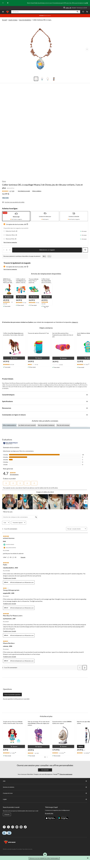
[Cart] (87, 12)
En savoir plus (49, 813)
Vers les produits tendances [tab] (46, 425)
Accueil (4, 20)
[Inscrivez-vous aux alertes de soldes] (13, 202)
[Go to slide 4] (54, 79)
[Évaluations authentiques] (10, 443)
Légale (45, 799)
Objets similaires (36, 191)
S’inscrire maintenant (66, 774)
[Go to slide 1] (36, 79)
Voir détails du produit (24, 191)
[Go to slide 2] (42, 79)
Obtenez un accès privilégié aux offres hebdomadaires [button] (44, 858)
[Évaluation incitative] (9, 547)
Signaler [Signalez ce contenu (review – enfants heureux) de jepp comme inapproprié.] (23, 557)
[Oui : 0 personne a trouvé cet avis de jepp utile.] (9, 557)
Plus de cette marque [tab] (63, 425)
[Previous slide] (3, 3)
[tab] (16, 216)
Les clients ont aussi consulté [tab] (27, 425)
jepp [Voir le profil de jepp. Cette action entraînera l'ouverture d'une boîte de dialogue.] (4, 541)
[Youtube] (16, 827)
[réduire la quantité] (9, 250)
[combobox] (78, 529)
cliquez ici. (75, 322)
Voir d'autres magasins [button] (10, 242)
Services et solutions (45, 787)
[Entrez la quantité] (6, 250)
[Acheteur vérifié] (9, 544)
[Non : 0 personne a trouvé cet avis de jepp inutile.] (14, 557)
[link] (9, 191)
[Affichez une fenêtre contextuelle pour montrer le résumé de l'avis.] (12, 303)
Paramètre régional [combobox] (19, 522)
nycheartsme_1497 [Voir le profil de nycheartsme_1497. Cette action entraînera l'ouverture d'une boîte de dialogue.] (9, 618)
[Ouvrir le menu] (3, 12)
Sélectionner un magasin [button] (47, 250)
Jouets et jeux (12, 20)
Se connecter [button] (45, 770)
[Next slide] (87, 3)
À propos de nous (45, 793)
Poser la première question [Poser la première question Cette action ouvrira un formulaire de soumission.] (12, 694)
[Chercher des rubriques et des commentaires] (20, 517)
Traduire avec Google (9, 578)
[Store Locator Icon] (64, 8)
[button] (78, 12)
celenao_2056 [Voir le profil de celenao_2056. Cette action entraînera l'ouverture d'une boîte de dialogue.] (7, 646)
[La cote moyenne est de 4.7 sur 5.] (7, 191)
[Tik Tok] (25, 827)
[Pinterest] (21, 827)
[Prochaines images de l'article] (87, 49)
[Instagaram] (12, 827)
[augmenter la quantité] (3, 250)
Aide (45, 781)
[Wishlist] (83, 12)
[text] (8, 303)
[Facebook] (4, 827)
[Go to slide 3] (48, 79)
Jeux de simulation (25, 20)
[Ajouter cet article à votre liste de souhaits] (85, 250)
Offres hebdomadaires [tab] (9, 425)
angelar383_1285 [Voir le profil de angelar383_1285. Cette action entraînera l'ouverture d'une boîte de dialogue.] (8, 593)
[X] (8, 827)
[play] (8, 3)
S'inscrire (6, 814)
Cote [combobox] (7, 522)
